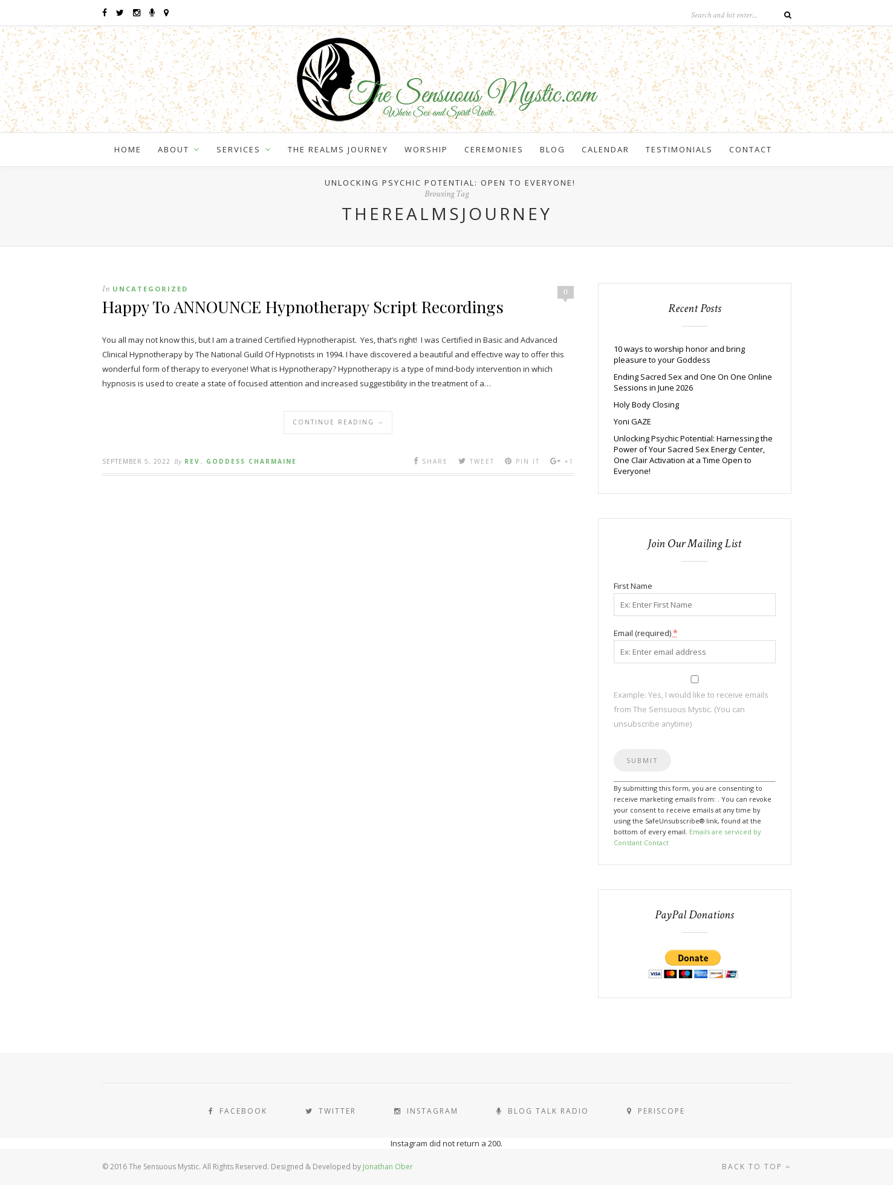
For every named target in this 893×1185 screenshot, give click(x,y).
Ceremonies (494, 149)
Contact (750, 149)
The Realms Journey (338, 149)
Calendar (605, 149)
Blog (552, 149)
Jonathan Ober (388, 1166)
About (173, 149)
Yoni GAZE (632, 421)
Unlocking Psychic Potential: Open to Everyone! (450, 182)
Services (238, 149)
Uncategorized (150, 288)
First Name (633, 585)
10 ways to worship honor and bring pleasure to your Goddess (679, 354)
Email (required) (646, 632)
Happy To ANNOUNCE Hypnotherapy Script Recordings (303, 306)
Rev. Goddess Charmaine (240, 461)
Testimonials (679, 149)
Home (127, 149)
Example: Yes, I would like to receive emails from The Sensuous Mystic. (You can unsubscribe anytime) (691, 709)
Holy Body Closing (646, 404)
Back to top (756, 1166)
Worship (426, 149)
